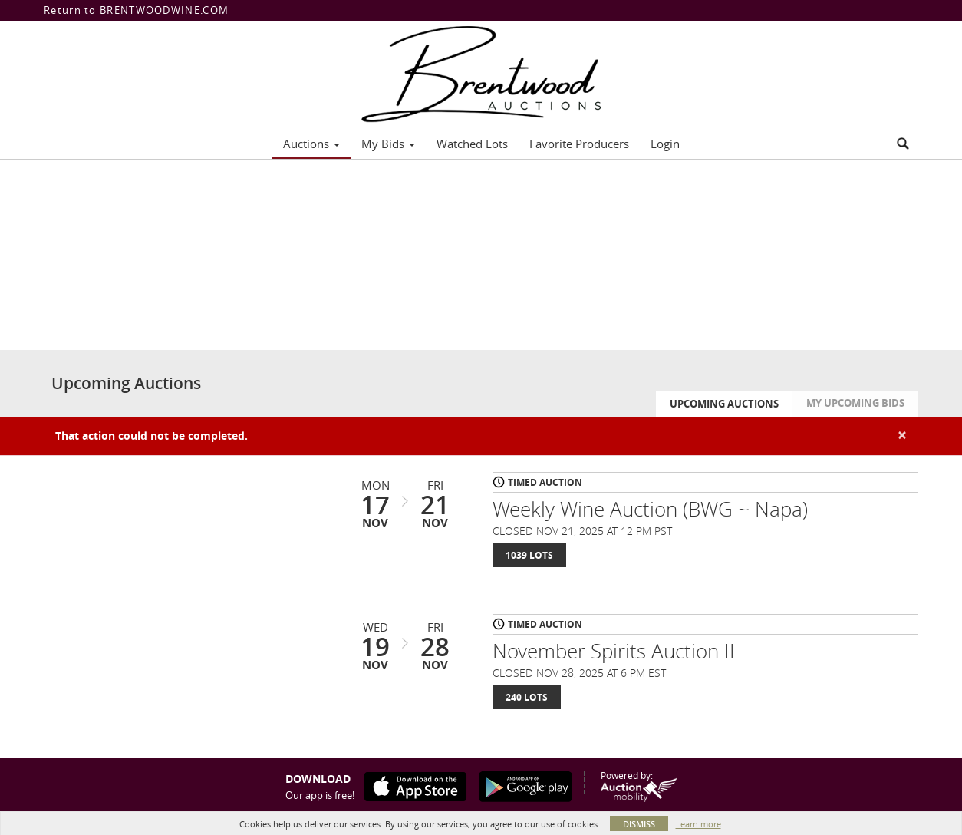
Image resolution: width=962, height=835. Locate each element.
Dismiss (639, 824)
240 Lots (527, 697)
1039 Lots (529, 555)
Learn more (698, 824)
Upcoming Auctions (724, 404)
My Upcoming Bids (855, 403)
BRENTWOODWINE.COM (164, 10)
